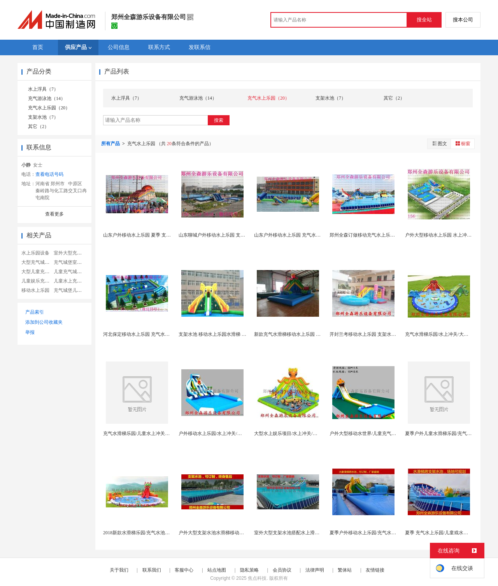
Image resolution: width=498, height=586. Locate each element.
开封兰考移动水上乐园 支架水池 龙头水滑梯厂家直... (384, 334)
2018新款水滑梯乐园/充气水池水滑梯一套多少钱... (154, 532)
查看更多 (54, 214)
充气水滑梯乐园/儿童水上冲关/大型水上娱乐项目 (153, 433)
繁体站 (345, 570)
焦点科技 (257, 578)
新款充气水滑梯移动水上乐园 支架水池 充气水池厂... (308, 334)
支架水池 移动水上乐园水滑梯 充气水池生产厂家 (229, 334)
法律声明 (314, 570)
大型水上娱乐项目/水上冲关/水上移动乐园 (297, 433)
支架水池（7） (43, 117)
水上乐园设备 (35, 253)
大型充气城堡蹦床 (40, 262)
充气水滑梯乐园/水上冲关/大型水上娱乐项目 (450, 334)
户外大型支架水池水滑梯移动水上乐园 (218, 532)
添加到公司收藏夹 (44, 322)
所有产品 (111, 143)
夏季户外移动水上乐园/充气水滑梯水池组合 (374, 532)
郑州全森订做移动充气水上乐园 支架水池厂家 (377, 235)
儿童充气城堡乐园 (72, 271)
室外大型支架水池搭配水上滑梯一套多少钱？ (300, 532)
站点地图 (216, 570)
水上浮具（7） (43, 89)
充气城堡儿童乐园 (72, 290)
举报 (30, 332)
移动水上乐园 (35, 290)
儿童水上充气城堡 (72, 281)
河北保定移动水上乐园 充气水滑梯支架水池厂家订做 (157, 334)
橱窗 (462, 143)
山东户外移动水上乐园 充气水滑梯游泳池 (296, 235)
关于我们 (119, 570)
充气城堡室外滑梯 (72, 262)
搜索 (218, 120)
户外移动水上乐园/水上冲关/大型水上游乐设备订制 (231, 433)
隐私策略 (249, 570)
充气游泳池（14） (46, 98)
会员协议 (282, 570)
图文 (439, 143)
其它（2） (38, 126)
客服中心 (184, 570)
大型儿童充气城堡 (40, 271)
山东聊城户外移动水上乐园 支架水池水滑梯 (223, 235)
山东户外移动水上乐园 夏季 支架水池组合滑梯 (151, 235)
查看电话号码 (49, 174)
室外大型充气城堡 (72, 253)
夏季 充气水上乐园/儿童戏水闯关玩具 (443, 532)
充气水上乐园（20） (49, 108)
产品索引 (34, 312)
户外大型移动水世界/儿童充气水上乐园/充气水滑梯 (382, 433)
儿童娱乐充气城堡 (40, 281)
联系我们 (151, 570)
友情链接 (375, 570)
